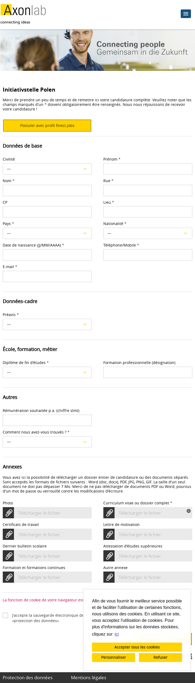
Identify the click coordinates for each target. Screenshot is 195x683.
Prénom (112, 159)
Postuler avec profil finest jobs (47, 125)
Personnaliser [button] (113, 657)
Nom (9, 181)
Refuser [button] (160, 657)
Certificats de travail (21, 524)
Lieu (108, 202)
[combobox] (47, 169)
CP (5, 202)
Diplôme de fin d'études (26, 362)
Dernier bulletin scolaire (25, 546)
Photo (8, 503)
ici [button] (117, 634)
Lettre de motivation (121, 524)
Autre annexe (115, 568)
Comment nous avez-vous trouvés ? (36, 432)
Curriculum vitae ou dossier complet (137, 503)
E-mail (10, 267)
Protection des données (28, 677)
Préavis (11, 315)
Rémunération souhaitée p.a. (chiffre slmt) (41, 410)
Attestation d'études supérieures (132, 546)
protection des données (35, 620)
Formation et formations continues (34, 568)
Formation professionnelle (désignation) (139, 362)
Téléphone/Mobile (121, 245)
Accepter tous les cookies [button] (137, 647)
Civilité (9, 159)
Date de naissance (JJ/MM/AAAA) (33, 245)
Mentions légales (88, 677)
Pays (8, 223)
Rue (108, 181)
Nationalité (114, 223)
